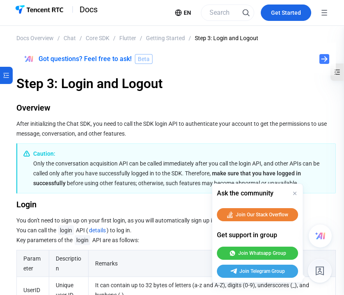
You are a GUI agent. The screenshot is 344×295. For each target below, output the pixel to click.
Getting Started (165, 38)
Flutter (127, 38)
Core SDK (97, 38)
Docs (89, 9)
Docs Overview (35, 38)
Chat (70, 38)
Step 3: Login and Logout (226, 38)
